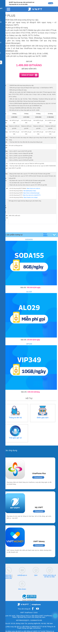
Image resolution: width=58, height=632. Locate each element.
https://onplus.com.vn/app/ (31, 197)
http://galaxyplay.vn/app (29, 190)
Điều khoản (22, 589)
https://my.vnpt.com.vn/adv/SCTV (32, 195)
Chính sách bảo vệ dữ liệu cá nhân (49, 576)
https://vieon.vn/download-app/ (31, 193)
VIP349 (29, 344)
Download (38, 477)
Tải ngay (50, 3)
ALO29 (29, 292)
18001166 (8, 577)
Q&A (36, 575)
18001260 (8, 578)
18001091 (8, 575)
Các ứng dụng (11, 450)
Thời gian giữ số (15, 438)
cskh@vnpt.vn (22, 575)
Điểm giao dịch (42, 418)
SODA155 (29, 239)
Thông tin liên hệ (15, 418)
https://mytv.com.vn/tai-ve (33, 188)
